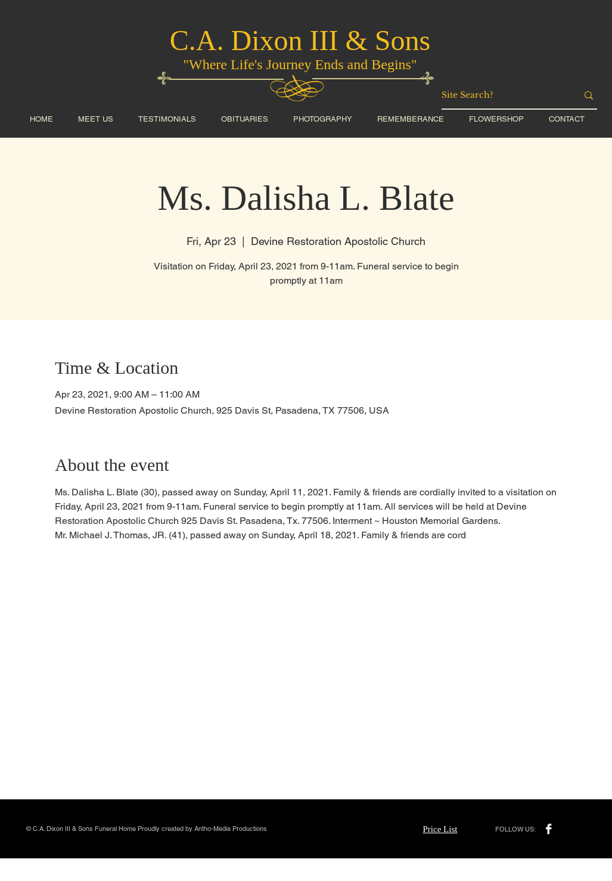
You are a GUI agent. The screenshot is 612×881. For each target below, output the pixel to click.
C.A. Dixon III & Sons (300, 40)
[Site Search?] (501, 95)
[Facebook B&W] (548, 829)
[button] (496, 118)
